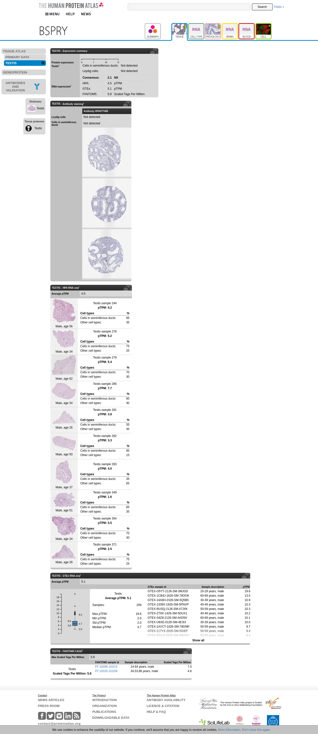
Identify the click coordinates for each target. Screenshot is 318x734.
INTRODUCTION (104, 700)
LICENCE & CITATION (163, 706)
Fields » (279, 7)
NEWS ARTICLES (51, 700)
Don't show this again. (256, 730)
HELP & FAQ (156, 712)
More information (229, 730)
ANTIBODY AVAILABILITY (166, 700)
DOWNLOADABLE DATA (110, 718)
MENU (52, 13)
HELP (70, 13)
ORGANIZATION (104, 706)
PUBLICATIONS (104, 712)
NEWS (86, 13)
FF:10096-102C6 (106, 666)
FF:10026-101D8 (106, 671)
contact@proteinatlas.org (59, 723)
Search (262, 7)
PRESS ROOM (49, 706)
